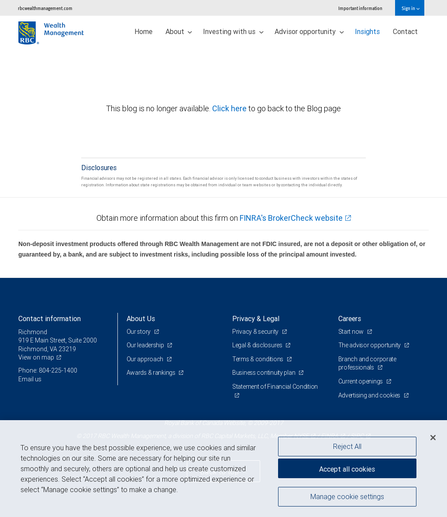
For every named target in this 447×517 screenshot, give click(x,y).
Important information (360, 8)
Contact (405, 31)
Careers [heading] (349, 318)
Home (143, 31)
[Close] (433, 437)
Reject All (347, 446)
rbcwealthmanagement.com (45, 8)
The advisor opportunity (370, 345)
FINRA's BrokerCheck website (291, 218)
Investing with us (233, 31)
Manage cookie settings (347, 496)
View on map (36, 357)
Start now (351, 332)
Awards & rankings (152, 373)
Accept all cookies (347, 469)
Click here (230, 108)
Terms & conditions (258, 359)
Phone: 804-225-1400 (47, 370)
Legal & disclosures (257, 345)
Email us (29, 379)
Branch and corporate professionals (367, 363)
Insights (367, 31)
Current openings (361, 381)
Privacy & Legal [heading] (255, 318)
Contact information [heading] (49, 318)
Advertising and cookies (370, 395)
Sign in (410, 8)
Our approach (146, 359)
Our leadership (146, 345)
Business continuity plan (264, 373)
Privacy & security (256, 332)
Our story (139, 332)
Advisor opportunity (309, 31)
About (179, 31)
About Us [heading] (141, 318)
